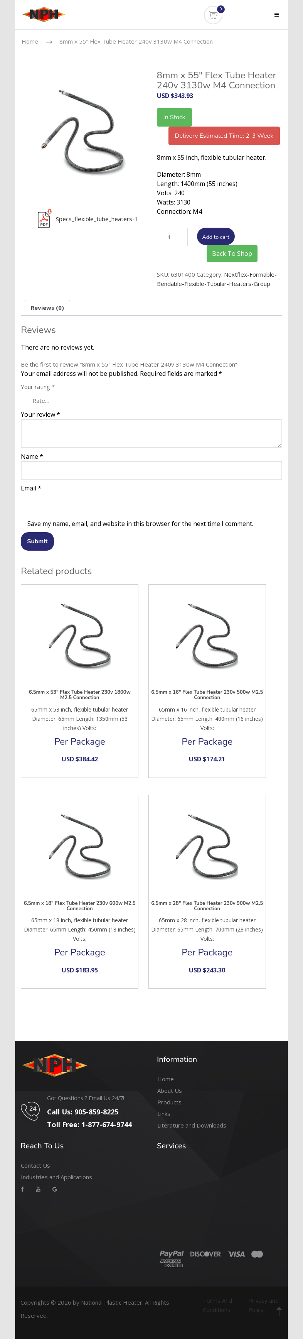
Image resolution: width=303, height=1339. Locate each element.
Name (32, 456)
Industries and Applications (56, 1177)
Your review (40, 414)
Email (31, 488)
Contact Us (35, 1165)
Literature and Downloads (191, 1125)
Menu (272, 19)
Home (30, 41)
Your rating (38, 387)
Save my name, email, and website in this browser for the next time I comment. (140, 523)
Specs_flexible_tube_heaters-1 (84, 219)
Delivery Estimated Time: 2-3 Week (224, 136)
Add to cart (215, 237)
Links (163, 1114)
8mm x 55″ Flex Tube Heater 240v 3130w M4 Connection (136, 41)
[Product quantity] (172, 237)
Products (169, 1102)
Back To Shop (232, 253)
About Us (169, 1090)
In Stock (174, 117)
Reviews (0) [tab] (47, 307)
